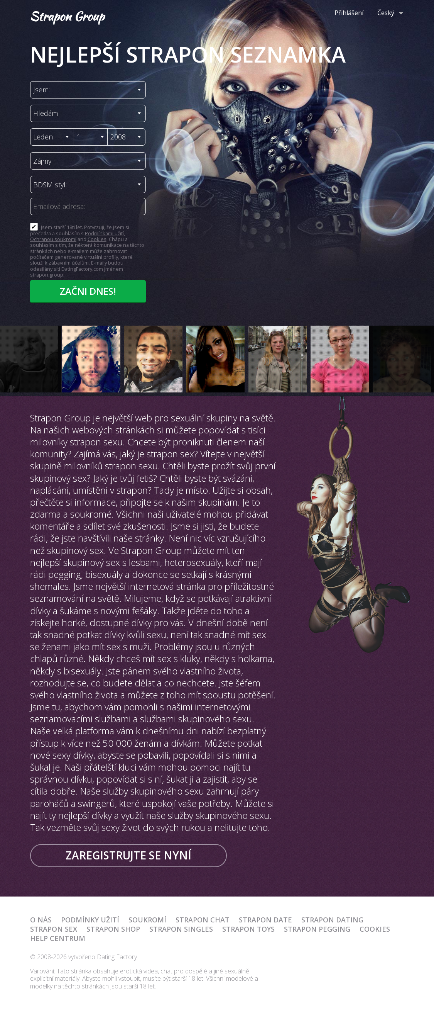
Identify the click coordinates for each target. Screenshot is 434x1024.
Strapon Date (265, 919)
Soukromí (147, 919)
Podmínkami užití (104, 233)
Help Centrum (57, 938)
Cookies (97, 239)
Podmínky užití (90, 919)
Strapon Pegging (317, 929)
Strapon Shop (113, 929)
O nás (41, 919)
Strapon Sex (53, 929)
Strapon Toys (248, 929)
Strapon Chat (203, 919)
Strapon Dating (332, 919)
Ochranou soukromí (53, 239)
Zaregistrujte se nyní (128, 855)
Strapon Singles (181, 929)
